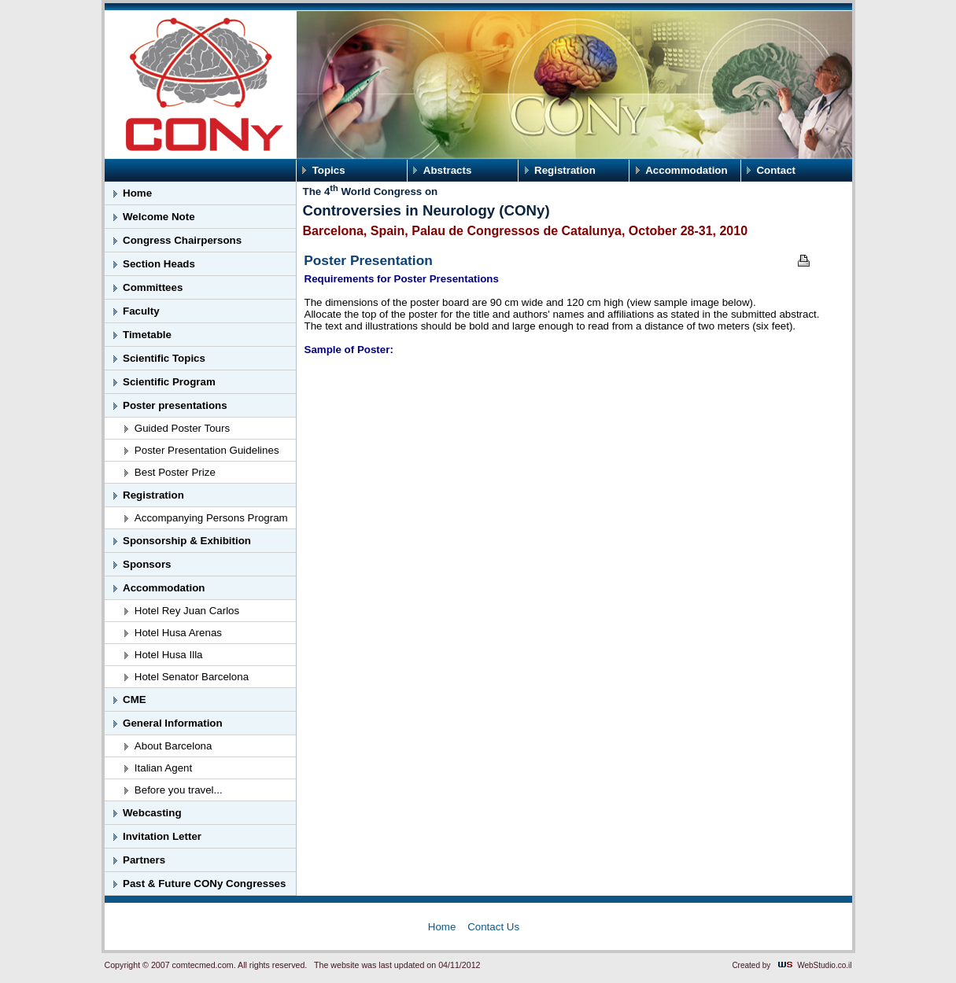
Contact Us (493, 927)
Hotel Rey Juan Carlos (187, 611)
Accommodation (686, 170)
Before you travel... (179, 790)
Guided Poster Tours (182, 428)
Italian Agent (163, 768)
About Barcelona (173, 746)
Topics (328, 170)
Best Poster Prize (175, 472)
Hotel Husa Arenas (178, 633)
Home (442, 927)
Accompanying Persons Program (211, 518)
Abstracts (447, 170)
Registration (565, 170)
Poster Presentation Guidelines (207, 450)
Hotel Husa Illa (169, 655)
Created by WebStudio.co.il (791, 965)
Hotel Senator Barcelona (192, 677)
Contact (775, 170)
